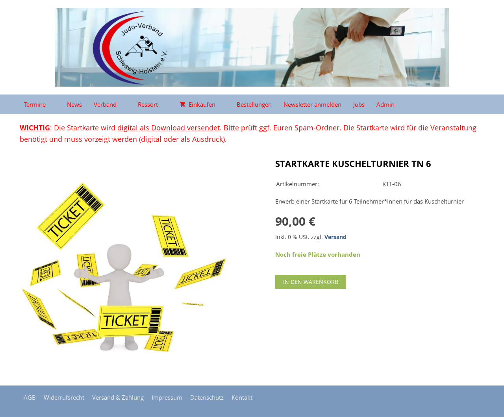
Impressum (167, 397)
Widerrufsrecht (64, 397)
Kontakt (242, 397)
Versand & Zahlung (118, 397)
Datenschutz (207, 397)
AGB (30, 397)
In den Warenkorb (310, 281)
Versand (335, 237)
